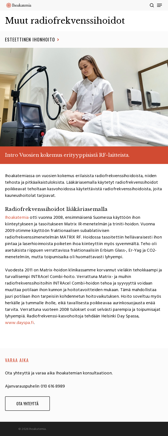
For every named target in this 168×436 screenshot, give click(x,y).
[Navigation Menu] (159, 5)
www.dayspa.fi (19, 322)
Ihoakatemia (17, 217)
